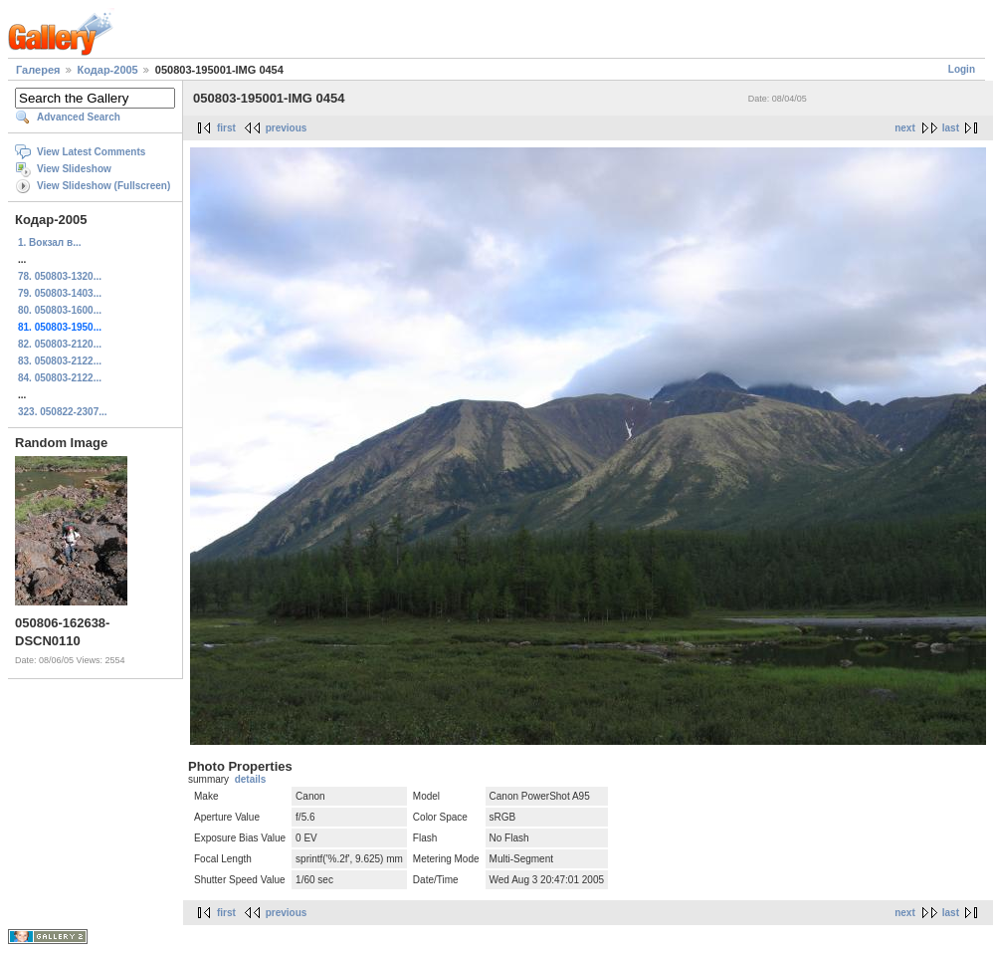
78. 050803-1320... (59, 276)
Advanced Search (78, 117)
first (226, 127)
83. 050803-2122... (59, 361)
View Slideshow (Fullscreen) (103, 185)
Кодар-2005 (108, 70)
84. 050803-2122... (59, 377)
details (251, 779)
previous (286, 127)
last (950, 127)
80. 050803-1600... (59, 310)
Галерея (38, 70)
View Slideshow (74, 168)
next (904, 127)
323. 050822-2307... (62, 411)
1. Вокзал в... (49, 242)
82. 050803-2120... (59, 344)
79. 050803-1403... (59, 293)
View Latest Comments (91, 151)
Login (961, 69)
